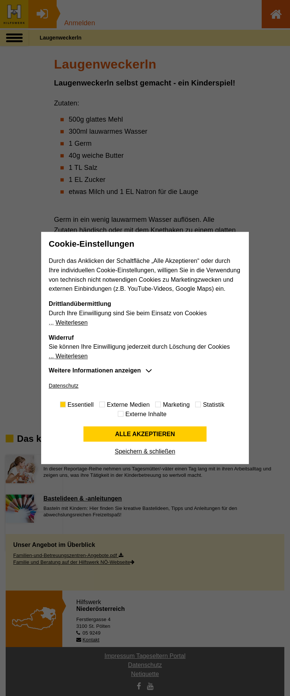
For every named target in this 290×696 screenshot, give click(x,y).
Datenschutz (64, 386)
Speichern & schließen (145, 452)
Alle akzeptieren (145, 434)
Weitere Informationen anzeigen (95, 370)
